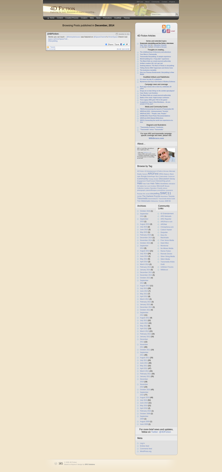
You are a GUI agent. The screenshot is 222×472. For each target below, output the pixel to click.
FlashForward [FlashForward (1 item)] (150, 181)
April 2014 (144, 262)
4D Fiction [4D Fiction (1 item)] (140, 171)
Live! (173, 31)
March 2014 (144, 264)
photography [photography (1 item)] (141, 190)
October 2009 (145, 414)
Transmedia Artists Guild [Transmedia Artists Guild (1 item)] (167, 198)
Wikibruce (164, 270)
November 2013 (146, 275)
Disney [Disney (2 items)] (172, 179)
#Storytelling (52, 41)
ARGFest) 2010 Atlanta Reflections (151, 118)
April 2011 (144, 368)
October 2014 (145, 243)
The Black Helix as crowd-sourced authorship (155, 61)
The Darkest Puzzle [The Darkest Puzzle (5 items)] (151, 196)
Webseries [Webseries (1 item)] (154, 201)
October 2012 (145, 310)
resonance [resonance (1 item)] (169, 190)
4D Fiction (62, 8)
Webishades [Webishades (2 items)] (146, 201)
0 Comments (51, 49)
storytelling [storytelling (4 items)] (154, 193)
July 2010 (143, 400)
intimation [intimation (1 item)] (172, 183)
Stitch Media (165, 259)
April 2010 (144, 408)
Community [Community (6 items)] (142, 178)
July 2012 (143, 320)
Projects (172, 2)
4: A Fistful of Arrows (159, 47)
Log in (142, 443)
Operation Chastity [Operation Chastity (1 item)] (156, 188)
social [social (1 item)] (148, 194)
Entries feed (144, 446)
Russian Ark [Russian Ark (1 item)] (141, 194)
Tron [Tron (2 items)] (139, 201)
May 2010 (144, 406)
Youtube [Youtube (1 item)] (161, 201)
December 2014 (146, 238)
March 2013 (144, 299)
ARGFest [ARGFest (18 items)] (153, 173)
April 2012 (144, 329)
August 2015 (145, 224)
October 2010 (145, 390)
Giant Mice (165, 243)
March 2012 (144, 331)
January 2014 (145, 270)
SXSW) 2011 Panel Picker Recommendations (155, 116)
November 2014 (146, 240)
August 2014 (145, 251)
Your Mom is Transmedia (148, 54)
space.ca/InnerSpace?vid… (58, 39)
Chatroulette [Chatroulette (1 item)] (163, 176)
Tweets (52, 47)
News (98, 18)
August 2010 (145, 397)
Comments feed (146, 449)
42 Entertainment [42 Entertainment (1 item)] (150, 171)
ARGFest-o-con (166, 222)
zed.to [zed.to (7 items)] (168, 201)
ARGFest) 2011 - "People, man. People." (153, 113)
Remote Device (166, 254)
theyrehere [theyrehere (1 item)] (164, 196)
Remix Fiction (166, 251)
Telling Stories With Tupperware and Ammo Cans (156, 68)
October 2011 (145, 350)
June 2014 (144, 256)
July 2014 (143, 254)
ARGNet (164, 224)
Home (52, 18)
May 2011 (144, 366)
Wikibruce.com (147, 152)
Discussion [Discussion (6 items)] (164, 178)
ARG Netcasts (166, 216)
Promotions (107, 18)
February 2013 (145, 302)
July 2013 (143, 288)
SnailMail (117, 18)
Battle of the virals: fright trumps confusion (154, 97)
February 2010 (145, 411)
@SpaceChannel (99, 37)
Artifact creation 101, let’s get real (151, 63)
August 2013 (145, 286)
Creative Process (71, 18)
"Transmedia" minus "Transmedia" (151, 129)
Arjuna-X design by (83, 464)
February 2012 (145, 334)
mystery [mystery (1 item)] (147, 188)
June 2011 (144, 363)
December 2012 (146, 307)
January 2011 (145, 376)
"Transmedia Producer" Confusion (151, 127)
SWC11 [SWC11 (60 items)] (165, 193)
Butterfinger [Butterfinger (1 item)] (151, 176)
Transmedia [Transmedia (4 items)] (142, 198)
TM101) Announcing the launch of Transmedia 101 (157, 109)
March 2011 (144, 371)
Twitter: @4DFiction (161, 432)
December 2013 (146, 272)
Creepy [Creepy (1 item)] (151, 179)
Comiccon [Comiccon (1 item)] (171, 176)
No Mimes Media (167, 248)
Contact (164, 2)
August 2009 (145, 422)
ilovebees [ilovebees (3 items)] (164, 183)
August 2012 (145, 318)
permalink (126, 49)
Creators (84, 18)
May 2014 (144, 259)
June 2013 (144, 291)
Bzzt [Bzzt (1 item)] (157, 176)
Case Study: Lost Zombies (149, 93)
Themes (127, 18)
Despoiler (164, 232)
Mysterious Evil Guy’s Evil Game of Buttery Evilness (157, 81)
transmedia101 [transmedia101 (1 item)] (153, 198)
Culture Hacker (166, 230)
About (147, 2)
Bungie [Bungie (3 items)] (144, 176)
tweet (119, 49)
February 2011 (145, 374)
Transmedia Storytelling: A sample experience (155, 56)
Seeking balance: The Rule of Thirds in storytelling (157, 65)
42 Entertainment (167, 214)
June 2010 (144, 403)
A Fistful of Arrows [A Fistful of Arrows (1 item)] (162, 171)
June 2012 (144, 323)
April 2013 (144, 296)
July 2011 (143, 360)
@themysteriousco (73, 37)
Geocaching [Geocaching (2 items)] (160, 181)
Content (60, 18)
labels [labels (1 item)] (142, 186)
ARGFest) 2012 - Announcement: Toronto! (154, 111)
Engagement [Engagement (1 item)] (141, 181)
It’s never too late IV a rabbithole (151, 79)
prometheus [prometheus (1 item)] (161, 190)
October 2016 (145, 211)
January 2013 (145, 304)
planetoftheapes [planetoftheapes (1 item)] (151, 190)
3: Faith (148, 47)
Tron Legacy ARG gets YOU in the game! (153, 100)
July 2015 (143, 227)
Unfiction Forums (167, 267)
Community (156, 2)
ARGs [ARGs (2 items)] (161, 174)
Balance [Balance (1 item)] (166, 174)
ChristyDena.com (167, 227)
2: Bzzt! (142, 47)
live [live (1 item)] (145, 186)
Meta (92, 18)
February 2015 (145, 235)
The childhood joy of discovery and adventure (155, 52)
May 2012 (144, 326)
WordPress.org (145, 451)
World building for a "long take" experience (154, 59)
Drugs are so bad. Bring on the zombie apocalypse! (157, 91)
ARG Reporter (166, 219)
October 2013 (145, 278)
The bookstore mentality (148, 70)
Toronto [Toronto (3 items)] (171, 196)
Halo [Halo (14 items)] (139, 183)
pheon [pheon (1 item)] (165, 188)
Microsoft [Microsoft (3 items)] (160, 186)
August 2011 (145, 358)
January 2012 (145, 337)
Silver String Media (168, 256)
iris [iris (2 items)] (138, 186)
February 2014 (145, 267)
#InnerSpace (113, 37)
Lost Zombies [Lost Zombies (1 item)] (151, 186)
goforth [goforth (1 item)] (168, 181)
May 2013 (144, 294)
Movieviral (164, 246)
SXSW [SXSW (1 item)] (139, 196)
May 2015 (144, 232)
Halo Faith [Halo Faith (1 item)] (146, 183)
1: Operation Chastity (159, 45)
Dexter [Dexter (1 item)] (156, 179)
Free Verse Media (167, 240)
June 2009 (144, 424)
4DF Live (140, 2)
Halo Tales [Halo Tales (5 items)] (155, 183)
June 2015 (144, 230)
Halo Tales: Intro (145, 45)
